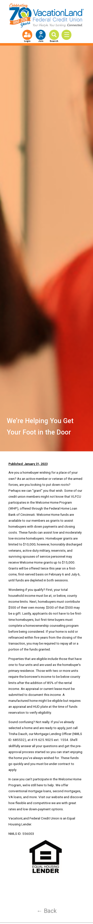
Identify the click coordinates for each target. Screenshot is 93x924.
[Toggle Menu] (68, 34)
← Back (46, 910)
